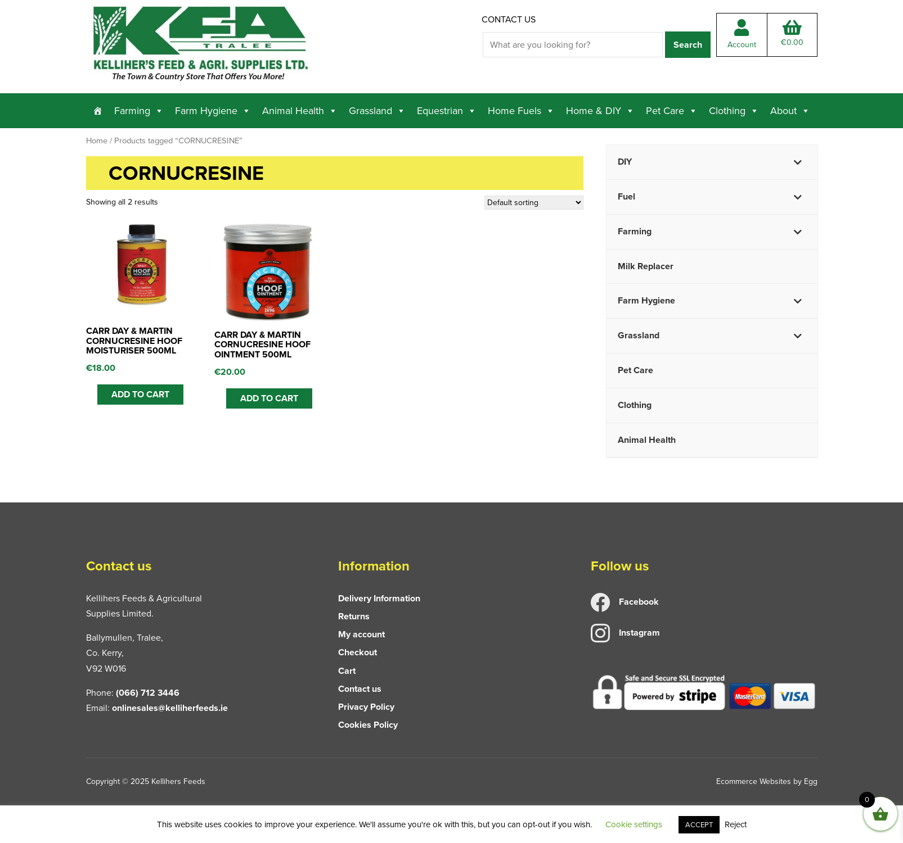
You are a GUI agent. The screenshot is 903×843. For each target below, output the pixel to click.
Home (96, 140)
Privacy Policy (366, 706)
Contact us (509, 19)
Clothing (734, 110)
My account (361, 634)
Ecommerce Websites (753, 781)
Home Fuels (521, 110)
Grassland (377, 110)
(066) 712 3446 (147, 692)
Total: (792, 33)
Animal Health (300, 110)
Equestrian (447, 110)
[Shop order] (533, 203)
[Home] (98, 110)
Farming (139, 110)
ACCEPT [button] (699, 824)
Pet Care (672, 110)
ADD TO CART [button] (140, 394)
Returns (354, 616)
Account (741, 35)
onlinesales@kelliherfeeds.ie (170, 707)
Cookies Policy (368, 724)
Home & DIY (600, 110)
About (790, 110)
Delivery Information (379, 598)
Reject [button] (736, 824)
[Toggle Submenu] (797, 162)
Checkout (357, 652)
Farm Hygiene (213, 110)
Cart (347, 670)
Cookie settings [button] (633, 824)
